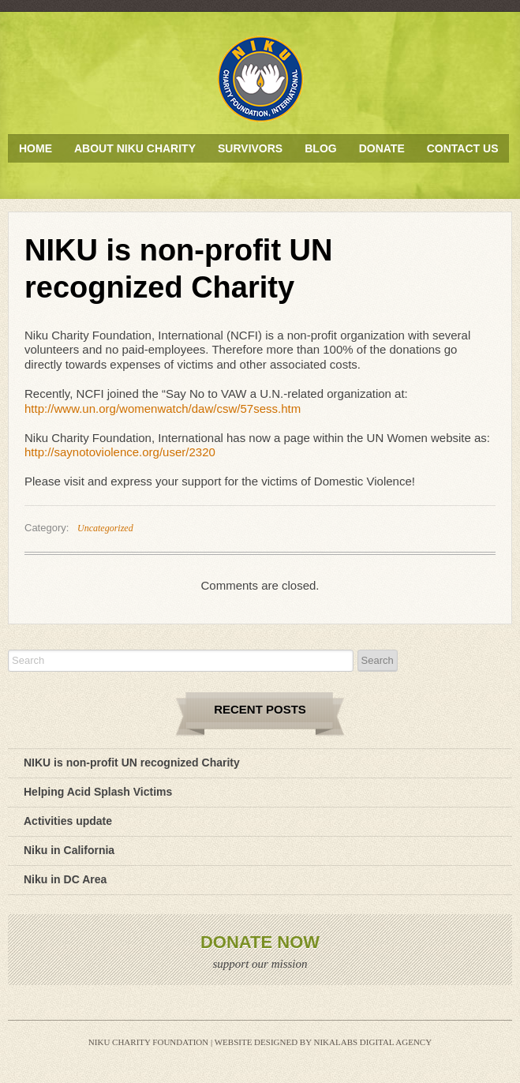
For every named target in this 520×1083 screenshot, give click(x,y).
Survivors (250, 148)
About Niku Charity (135, 148)
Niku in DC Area (65, 879)
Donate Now (260, 942)
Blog (320, 148)
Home (35, 148)
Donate (382, 148)
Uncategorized (105, 528)
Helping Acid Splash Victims (98, 791)
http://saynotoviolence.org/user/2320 (119, 452)
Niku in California (69, 850)
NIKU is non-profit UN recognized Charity (132, 762)
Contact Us (463, 148)
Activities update (68, 821)
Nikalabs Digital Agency (372, 1042)
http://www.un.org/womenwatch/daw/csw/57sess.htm (162, 408)
